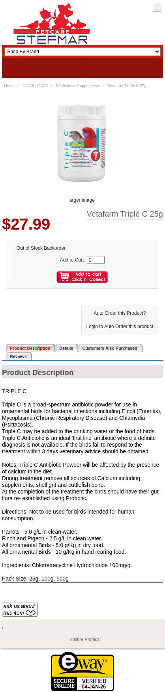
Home (9, 85)
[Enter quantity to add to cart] (96, 260)
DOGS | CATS (35, 85)
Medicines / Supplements (77, 85)
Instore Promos (85, 639)
